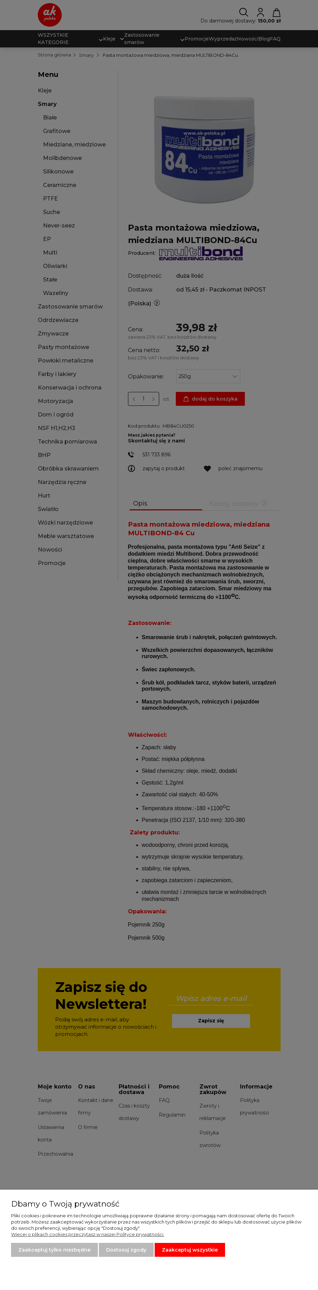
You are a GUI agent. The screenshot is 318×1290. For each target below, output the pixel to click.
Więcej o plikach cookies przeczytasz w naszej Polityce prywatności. (87, 1234)
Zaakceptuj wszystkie (190, 1250)
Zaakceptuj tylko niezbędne (54, 1250)
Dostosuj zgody (126, 1250)
